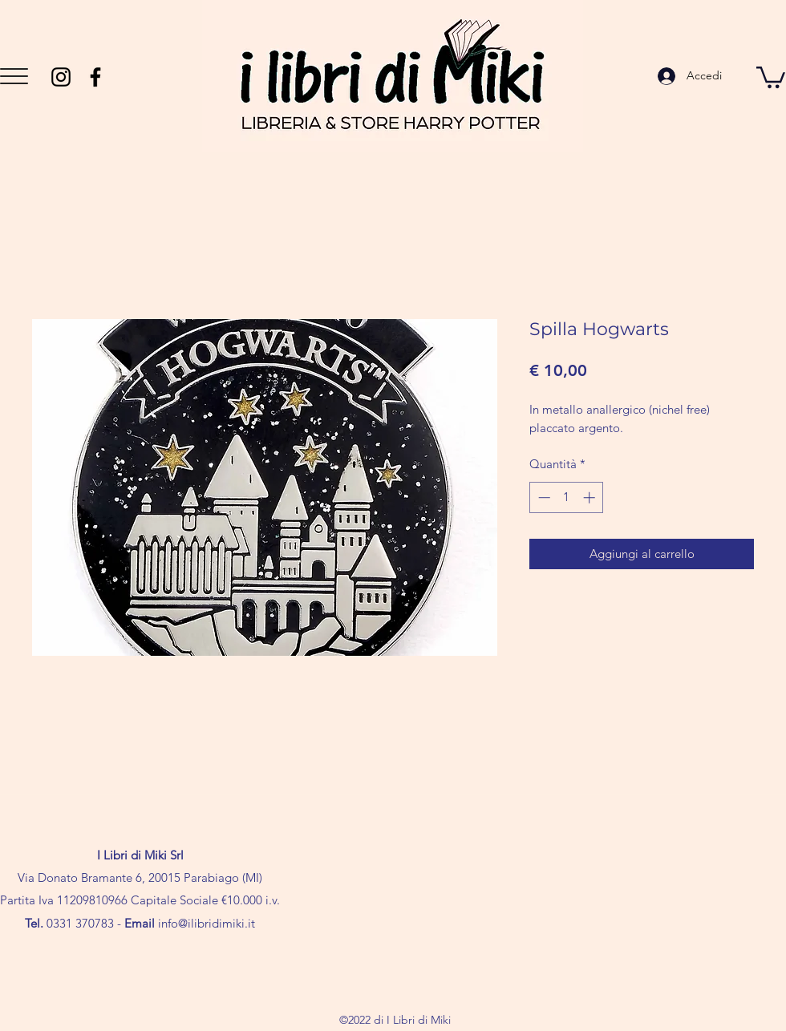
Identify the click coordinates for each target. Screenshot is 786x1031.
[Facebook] (95, 77)
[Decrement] (542, 497)
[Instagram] (61, 77)
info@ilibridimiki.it (206, 923)
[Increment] (591, 497)
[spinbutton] (566, 497)
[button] (14, 76)
